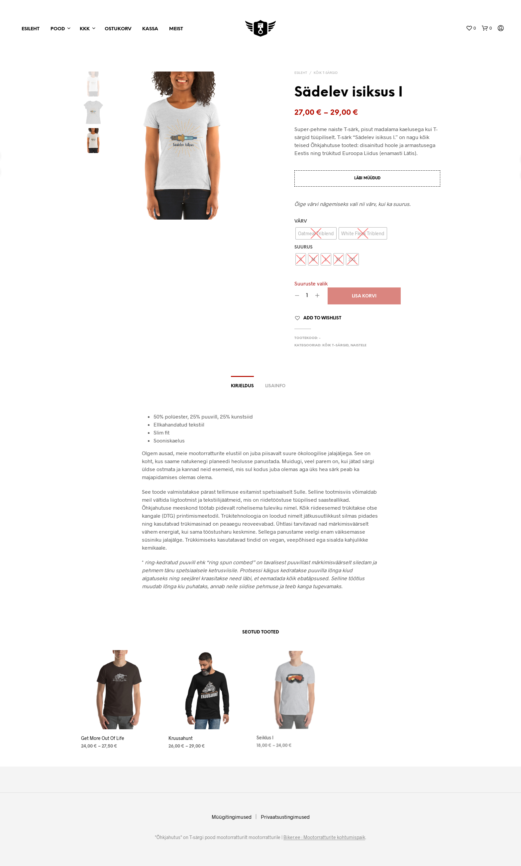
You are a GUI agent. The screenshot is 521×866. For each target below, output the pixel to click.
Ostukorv (118, 29)
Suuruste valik (311, 283)
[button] (471, 28)
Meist (176, 29)
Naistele (358, 345)
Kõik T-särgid (326, 73)
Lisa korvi (364, 296)
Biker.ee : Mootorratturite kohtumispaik (324, 837)
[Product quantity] (307, 295)
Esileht (31, 29)
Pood (58, 29)
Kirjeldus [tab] (242, 386)
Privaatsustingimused (285, 817)
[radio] (316, 233)
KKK (85, 29)
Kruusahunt (182, 736)
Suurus (303, 247)
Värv (300, 221)
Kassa (150, 29)
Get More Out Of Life (102, 738)
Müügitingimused (232, 817)
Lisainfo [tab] (275, 386)
